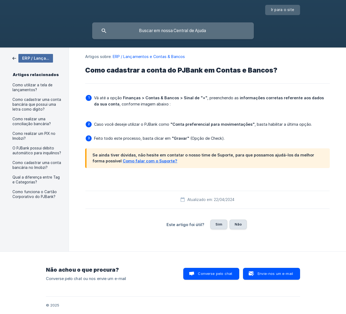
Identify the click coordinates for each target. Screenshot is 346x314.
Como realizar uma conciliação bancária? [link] (31, 121)
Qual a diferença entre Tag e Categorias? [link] (36, 179)
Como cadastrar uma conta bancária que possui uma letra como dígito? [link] (36, 104)
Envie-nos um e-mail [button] (275, 273)
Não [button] (238, 224)
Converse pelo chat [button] (215, 273)
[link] (32, 57)
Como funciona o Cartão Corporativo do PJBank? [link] (34, 194)
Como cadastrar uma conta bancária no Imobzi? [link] (36, 165)
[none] (282, 10)
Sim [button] (218, 224)
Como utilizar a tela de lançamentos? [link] (32, 87)
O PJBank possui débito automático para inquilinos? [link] (36, 150)
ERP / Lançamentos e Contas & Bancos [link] (149, 56)
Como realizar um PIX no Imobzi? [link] (33, 136)
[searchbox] (173, 30)
